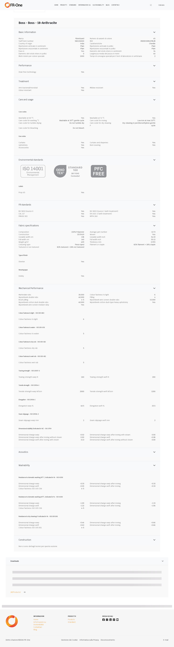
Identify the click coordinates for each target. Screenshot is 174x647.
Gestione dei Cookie (69, 640)
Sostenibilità (38, 624)
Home (56, 5)
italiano (161, 5)
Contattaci (115, 5)
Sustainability (98, 5)
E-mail (165, 640)
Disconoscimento (108, 640)
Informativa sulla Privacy (89, 640)
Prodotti (63, 5)
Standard (72, 5)
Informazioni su (84, 5)
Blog (107, 5)
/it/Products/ (18, 592)
